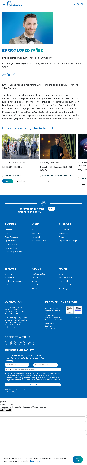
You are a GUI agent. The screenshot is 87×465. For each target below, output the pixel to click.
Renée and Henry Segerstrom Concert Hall (56, 176)
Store (61, 274)
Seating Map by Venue (13, 252)
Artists (34, 281)
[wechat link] (33, 343)
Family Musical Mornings (14, 281)
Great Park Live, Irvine (11, 176)
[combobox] (8, 369)
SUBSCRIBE (33, 385)
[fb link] (6, 343)
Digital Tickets (10, 241)
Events (61, 237)
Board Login (63, 288)
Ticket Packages (11, 237)
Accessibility (36, 237)
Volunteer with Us (66, 277)
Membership (64, 233)
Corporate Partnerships (68, 241)
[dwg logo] (43, 203)
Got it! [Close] (77, 459)
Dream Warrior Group (21, 392)
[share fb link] (4, 74)
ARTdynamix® (9, 392)
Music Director (37, 285)
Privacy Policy (64, 281)
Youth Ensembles (11, 285)
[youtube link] (24, 343)
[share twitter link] (13, 74)
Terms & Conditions (66, 285)
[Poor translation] (8, 410)
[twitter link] (15, 343)
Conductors (36, 277)
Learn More (9, 274)
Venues (34, 230)
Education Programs (13, 277)
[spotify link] (29, 343)
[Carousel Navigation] (55, 128)
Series (7, 233)
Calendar (8, 230)
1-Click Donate (64, 230)
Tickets (8, 181)
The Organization (38, 274)
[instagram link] (10, 343)
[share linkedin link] (8, 74)
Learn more (35, 461)
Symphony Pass (11, 248)
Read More (21, 181)
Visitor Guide (37, 233)
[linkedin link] (20, 343)
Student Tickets (11, 244)
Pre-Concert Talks (39, 241)
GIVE (51, 209)
